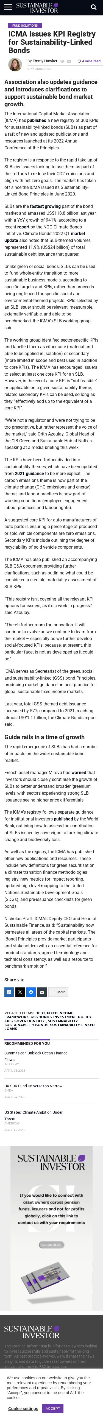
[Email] (42, 992)
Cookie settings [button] (23, 1408)
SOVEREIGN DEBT (30, 1021)
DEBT (40, 1013)
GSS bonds (41, 1017)
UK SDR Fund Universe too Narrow (33, 1086)
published (36, 120)
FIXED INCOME (60, 1013)
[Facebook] (31, 992)
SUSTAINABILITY (63, 1021)
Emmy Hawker (45, 61)
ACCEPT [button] (53, 1408)
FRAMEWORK (16, 1017)
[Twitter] (20, 992)
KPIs (8, 1021)
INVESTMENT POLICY (72, 1017)
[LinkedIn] (9, 992)
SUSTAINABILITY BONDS (26, 1025)
